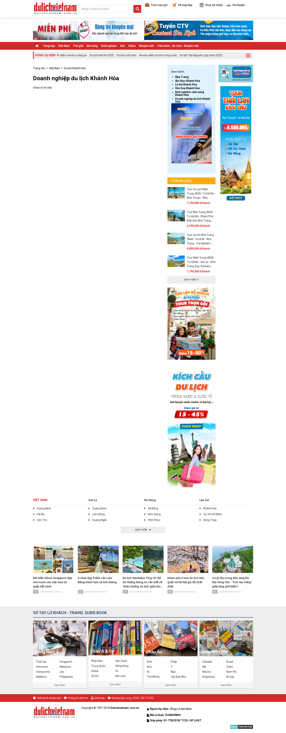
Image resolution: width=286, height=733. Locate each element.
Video (132, 45)
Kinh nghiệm (109, 45)
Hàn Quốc (121, 660)
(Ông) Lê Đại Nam (181, 708)
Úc (116, 670)
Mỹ (204, 666)
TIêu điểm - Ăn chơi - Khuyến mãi (178, 45)
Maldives (41, 676)
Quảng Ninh (44, 508)
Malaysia (65, 666)
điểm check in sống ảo (73, 55)
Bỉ (148, 671)
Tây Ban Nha (178, 676)
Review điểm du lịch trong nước (158, 55)
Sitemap (99, 698)
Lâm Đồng (98, 514)
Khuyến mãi (146, 45)
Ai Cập (230, 676)
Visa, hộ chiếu (211, 5)
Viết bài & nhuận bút (49, 698)
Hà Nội (41, 514)
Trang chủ (39, 68)
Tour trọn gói (156, 5)
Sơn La (92, 500)
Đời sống (92, 45)
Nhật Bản (97, 660)
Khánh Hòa (209, 508)
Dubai (94, 670)
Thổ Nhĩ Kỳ (153, 676)
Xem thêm (59, 685)
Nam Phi (231, 671)
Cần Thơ (42, 520)
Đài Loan (120, 676)
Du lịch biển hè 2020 (102, 55)
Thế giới (78, 45)
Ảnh (122, 45)
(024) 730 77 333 (143, 698)
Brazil (229, 661)
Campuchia (43, 671)
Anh (149, 661)
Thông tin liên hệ (78, 698)
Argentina (208, 676)
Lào (62, 671)
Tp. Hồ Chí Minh (212, 514)
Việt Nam (64, 45)
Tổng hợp (49, 45)
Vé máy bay (182, 5)
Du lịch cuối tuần (126, 55)
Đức (149, 666)
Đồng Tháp (210, 520)
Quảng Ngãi (99, 520)
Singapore (66, 661)
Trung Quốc (98, 665)
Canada (207, 661)
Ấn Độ (94, 676)
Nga (173, 671)
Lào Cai (204, 500)
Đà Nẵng (153, 508)
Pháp (174, 661)
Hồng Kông (121, 665)
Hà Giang (150, 500)
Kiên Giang (154, 514)
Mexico (206, 671)
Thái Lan (41, 661)
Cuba (229, 666)
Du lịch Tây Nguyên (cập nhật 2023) (201, 55)
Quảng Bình (99, 508)
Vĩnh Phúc (154, 520)
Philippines (66, 676)
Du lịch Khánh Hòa (75, 68)
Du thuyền (236, 5)
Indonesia (42, 666)
